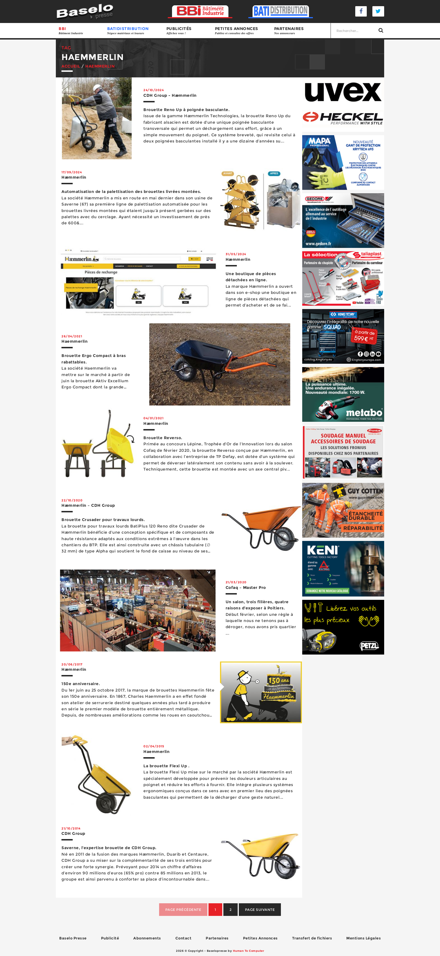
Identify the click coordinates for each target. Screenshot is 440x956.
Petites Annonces (260, 938)
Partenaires (301, 30)
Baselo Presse (73, 938)
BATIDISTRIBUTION (134, 30)
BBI (80, 30)
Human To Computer (248, 951)
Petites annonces (242, 30)
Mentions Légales (363, 938)
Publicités (187, 30)
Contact (183, 938)
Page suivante (260, 909)
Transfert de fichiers (312, 938)
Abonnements (147, 938)
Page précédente (183, 909)
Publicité (110, 938)
